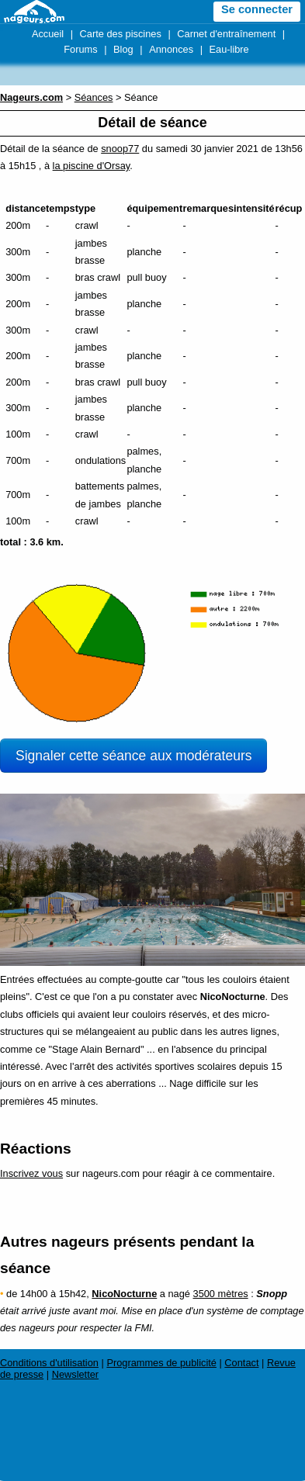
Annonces (171, 49)
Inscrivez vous (31, 1173)
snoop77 (120, 148)
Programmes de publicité (161, 1363)
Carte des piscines (120, 34)
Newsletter (75, 1374)
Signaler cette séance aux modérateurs (133, 755)
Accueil (48, 34)
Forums (80, 49)
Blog (123, 49)
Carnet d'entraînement (226, 34)
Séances (94, 97)
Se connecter (257, 9)
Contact (241, 1363)
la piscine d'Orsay (91, 165)
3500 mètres (220, 1293)
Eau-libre (229, 49)
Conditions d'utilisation (49, 1363)
